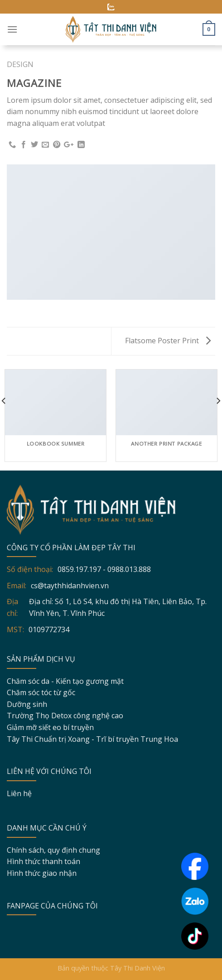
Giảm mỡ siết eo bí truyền (50, 727)
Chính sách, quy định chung (53, 850)
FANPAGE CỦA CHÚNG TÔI (52, 906)
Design (20, 64)
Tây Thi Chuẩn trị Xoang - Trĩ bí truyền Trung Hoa (92, 739)
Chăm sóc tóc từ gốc (41, 692)
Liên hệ (19, 793)
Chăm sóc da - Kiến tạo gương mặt (65, 681)
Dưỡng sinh (27, 704)
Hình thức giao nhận (42, 873)
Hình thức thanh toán (43, 861)
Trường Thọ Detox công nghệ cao (65, 716)
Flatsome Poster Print (168, 341)
